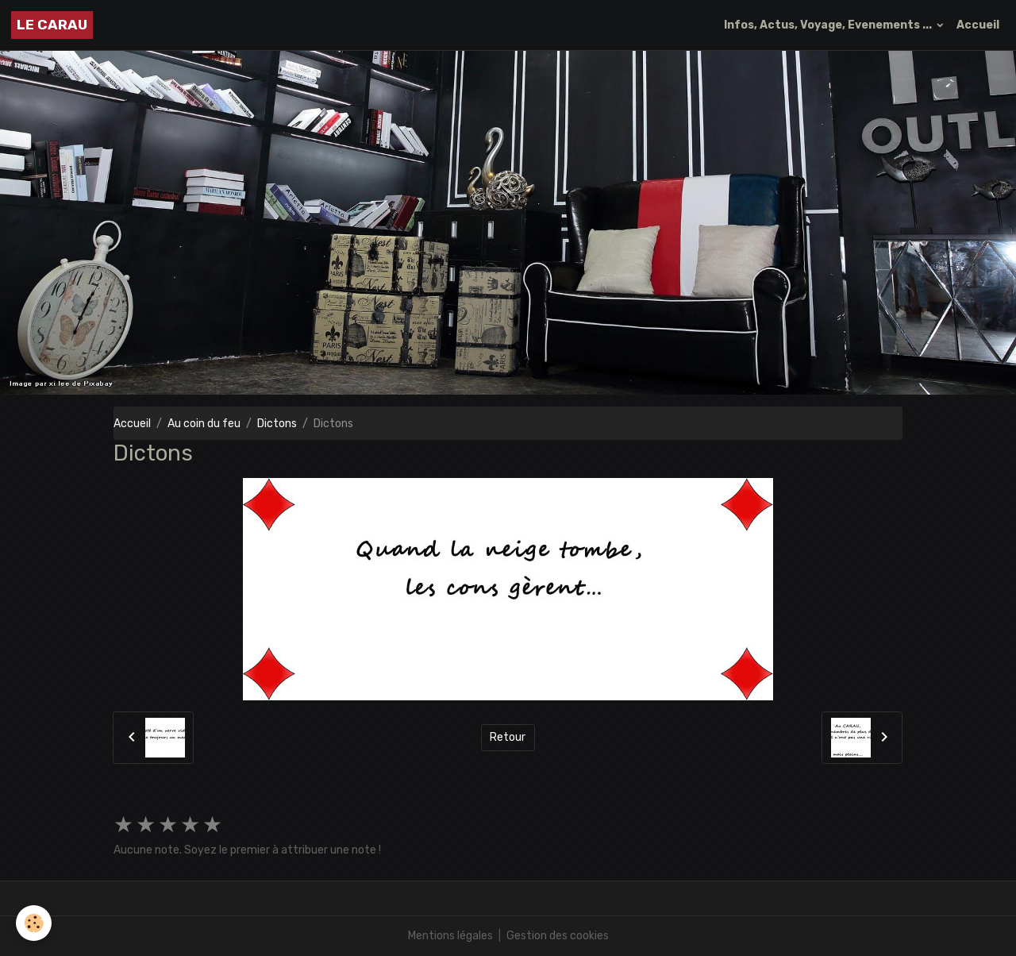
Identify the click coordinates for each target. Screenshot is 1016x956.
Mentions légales (450, 936)
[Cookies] (34, 923)
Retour (507, 737)
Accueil (977, 25)
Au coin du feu (204, 423)
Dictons (277, 423)
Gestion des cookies (557, 936)
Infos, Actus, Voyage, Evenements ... (829, 25)
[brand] (52, 25)
